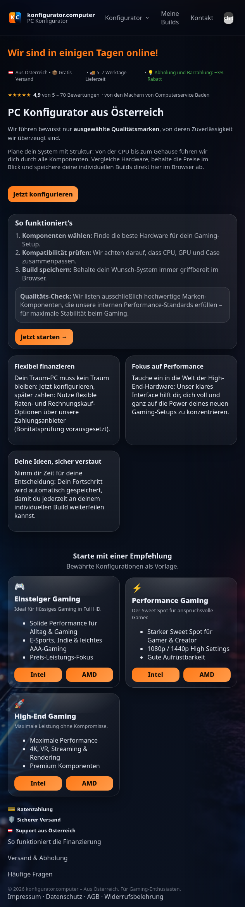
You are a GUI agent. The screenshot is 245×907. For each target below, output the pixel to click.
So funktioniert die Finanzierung (54, 841)
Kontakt (202, 18)
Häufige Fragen (30, 874)
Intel (38, 674)
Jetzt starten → (44, 337)
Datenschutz (64, 896)
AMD (89, 674)
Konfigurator (127, 18)
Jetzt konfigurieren (43, 194)
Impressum (24, 896)
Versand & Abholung (38, 858)
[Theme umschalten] (228, 18)
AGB (93, 896)
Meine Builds (170, 17)
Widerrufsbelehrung (133, 896)
